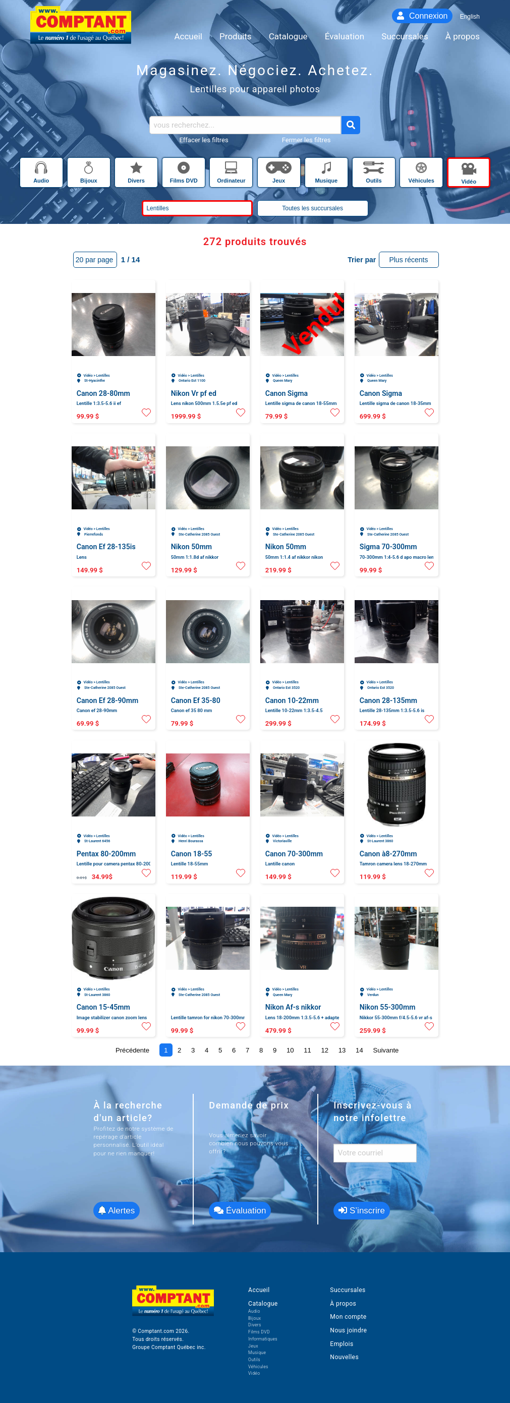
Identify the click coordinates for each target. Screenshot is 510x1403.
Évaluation (240, 1210)
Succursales (347, 1290)
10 (290, 1050)
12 (325, 1050)
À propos (343, 1303)
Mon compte (348, 1316)
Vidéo (254, 1373)
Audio (254, 1311)
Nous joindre (348, 1330)
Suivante (386, 1050)
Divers (254, 1324)
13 (342, 1050)
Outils (254, 1359)
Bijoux (254, 1318)
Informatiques (262, 1338)
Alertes (116, 1210)
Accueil (258, 1290)
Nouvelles (344, 1357)
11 (307, 1050)
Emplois (341, 1344)
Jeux (253, 1346)
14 (359, 1050)
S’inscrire (361, 1210)
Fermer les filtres (306, 140)
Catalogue (262, 1303)
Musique (257, 1352)
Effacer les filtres (204, 140)
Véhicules (258, 1366)
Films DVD (259, 1331)
